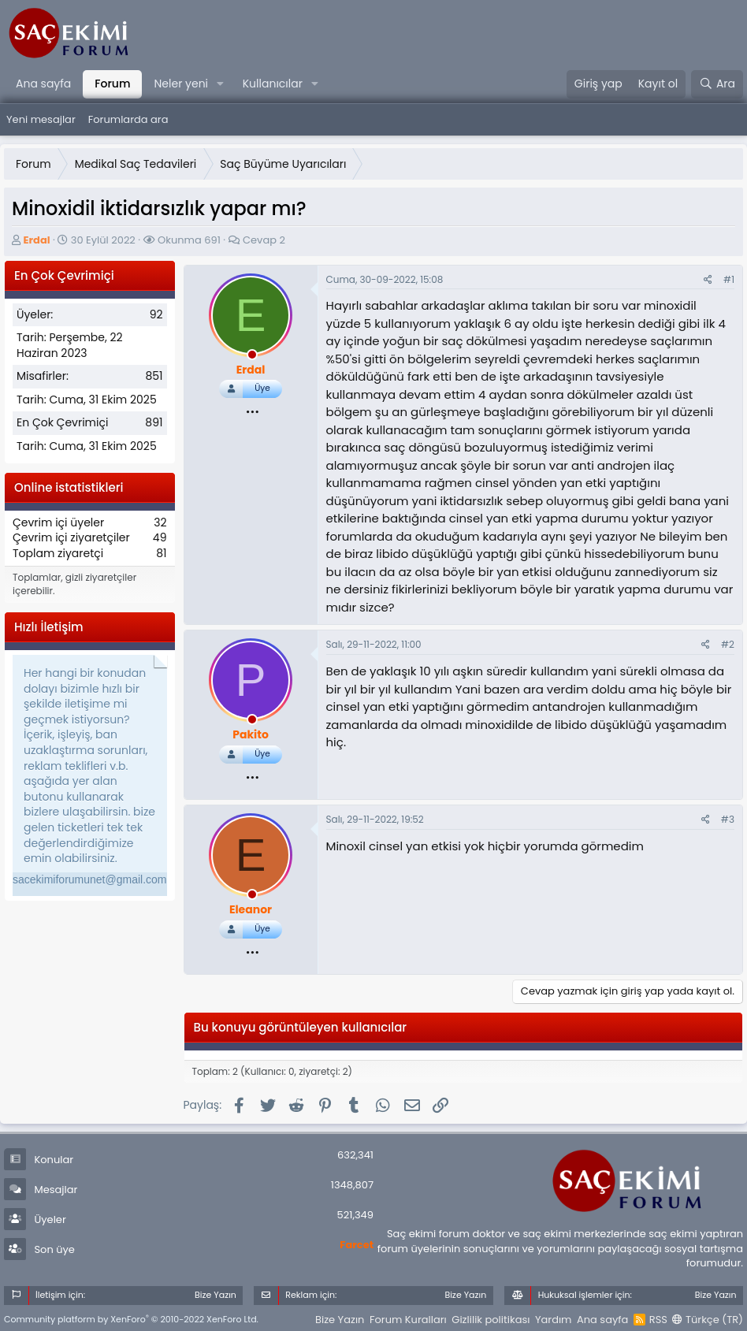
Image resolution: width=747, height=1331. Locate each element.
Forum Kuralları (408, 1319)
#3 (727, 819)
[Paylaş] (708, 280)
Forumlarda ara (128, 119)
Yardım (553, 1319)
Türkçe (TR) (707, 1319)
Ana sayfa (43, 83)
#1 (728, 279)
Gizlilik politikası (491, 1319)
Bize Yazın (339, 1319)
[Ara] (717, 84)
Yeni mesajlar (41, 119)
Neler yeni (181, 83)
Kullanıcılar (273, 83)
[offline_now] (252, 357)
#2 (727, 644)
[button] (220, 84)
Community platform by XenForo (131, 1319)
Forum (112, 83)
